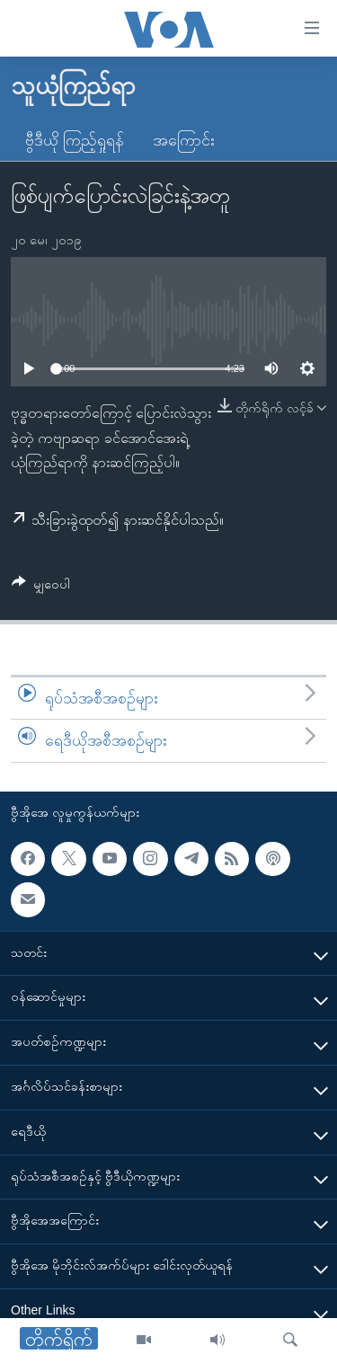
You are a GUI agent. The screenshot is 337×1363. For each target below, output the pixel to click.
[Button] (41, 587)
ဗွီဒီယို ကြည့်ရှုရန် (74, 140)
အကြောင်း (184, 140)
